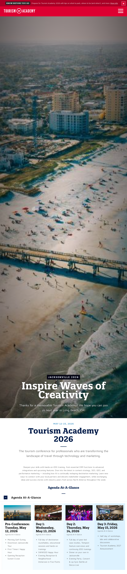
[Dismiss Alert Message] (124, 3)
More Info (114, 3)
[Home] (20, 10)
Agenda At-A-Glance (26, 497)
